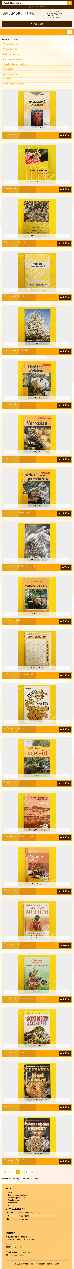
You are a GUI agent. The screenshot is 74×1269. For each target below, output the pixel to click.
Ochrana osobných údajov (18, 1195)
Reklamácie (12, 1203)
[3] (32, 1172)
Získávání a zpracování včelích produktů (20, 836)
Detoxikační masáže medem (15, 944)
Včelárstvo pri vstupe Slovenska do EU (19, 566)
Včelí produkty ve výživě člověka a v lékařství (21, 674)
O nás (10, 1192)
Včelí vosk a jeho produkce (14, 728)
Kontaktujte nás (14, 1200)
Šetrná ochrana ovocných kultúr (17, 350)
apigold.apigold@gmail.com (54, 14)
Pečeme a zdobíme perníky (14, 1160)
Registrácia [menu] (31, 7)
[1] (5, 1172)
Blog (9, 1205)
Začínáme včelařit (11, 782)
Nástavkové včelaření (12, 134)
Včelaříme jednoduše (12, 620)
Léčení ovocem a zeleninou (15, 1052)
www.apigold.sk (27, 1264)
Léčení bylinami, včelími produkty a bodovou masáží (25, 998)
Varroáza (7, 458)
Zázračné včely (10, 890)
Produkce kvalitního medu (14, 296)
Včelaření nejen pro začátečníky (16, 512)
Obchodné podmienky (16, 1198)
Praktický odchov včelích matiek (17, 242)
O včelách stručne (11, 188)
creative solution (52, 1264)
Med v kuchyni (9, 1106)
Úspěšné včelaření (11, 404)
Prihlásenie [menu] (41, 7)
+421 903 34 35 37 (54, 12)
